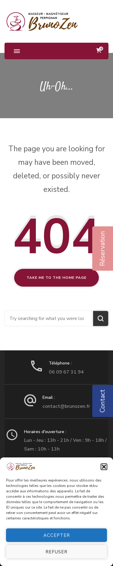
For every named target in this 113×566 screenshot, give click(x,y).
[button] (104, 467)
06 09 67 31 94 (66, 372)
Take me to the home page (56, 277)
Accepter (56, 535)
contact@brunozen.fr (66, 406)
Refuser (56, 552)
